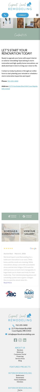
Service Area (20, 339)
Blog (20, 341)
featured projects (20, 347)
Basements (20, 358)
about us (20, 328)
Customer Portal (20, 335)
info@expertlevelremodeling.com (21, 315)
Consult (22, 15)
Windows (20, 381)
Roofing (20, 375)
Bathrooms (20, 356)
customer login (20, 388)
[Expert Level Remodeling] (20, 6)
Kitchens (20, 362)
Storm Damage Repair (20, 379)
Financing (20, 337)
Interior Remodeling (20, 353)
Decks (20, 370)
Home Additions (20, 360)
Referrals (20, 333)
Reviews (20, 330)
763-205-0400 (12, 81)
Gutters (20, 373)
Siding (20, 377)
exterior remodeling (20, 368)
